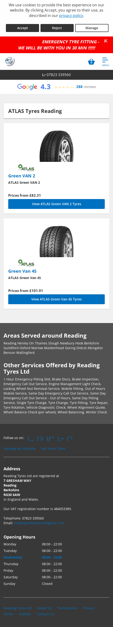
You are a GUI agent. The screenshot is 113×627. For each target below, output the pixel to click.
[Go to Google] (50, 438)
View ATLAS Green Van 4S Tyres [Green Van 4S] (56, 299)
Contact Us (45, 614)
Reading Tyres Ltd (18, 608)
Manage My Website (20, 448)
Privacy (88, 608)
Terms (8, 614)
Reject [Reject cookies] (57, 28)
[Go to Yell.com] (60, 438)
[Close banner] (107, 41)
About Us (44, 608)
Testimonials (67, 608)
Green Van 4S (22, 271)
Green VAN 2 (21, 176)
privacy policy (71, 15)
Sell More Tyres (53, 448)
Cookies (25, 614)
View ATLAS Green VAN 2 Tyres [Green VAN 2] (56, 204)
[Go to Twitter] (40, 438)
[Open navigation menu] (105, 62)
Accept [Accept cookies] (22, 28)
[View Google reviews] (56, 87)
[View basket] (91, 62)
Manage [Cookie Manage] (91, 28)
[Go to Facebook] (30, 438)
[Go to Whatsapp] (70, 438)
